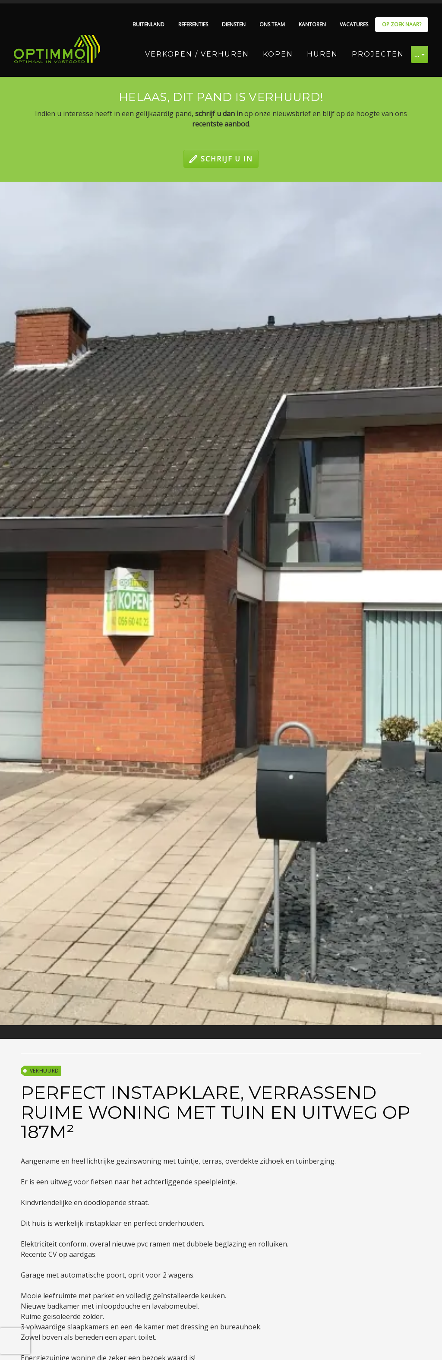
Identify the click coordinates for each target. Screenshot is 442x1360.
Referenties (193, 24)
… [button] (417, 54)
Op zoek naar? (401, 24)
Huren (322, 54)
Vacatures (354, 24)
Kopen (278, 54)
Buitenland (148, 24)
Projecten (378, 54)
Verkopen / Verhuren (197, 54)
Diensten (234, 24)
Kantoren (312, 24)
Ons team (272, 24)
